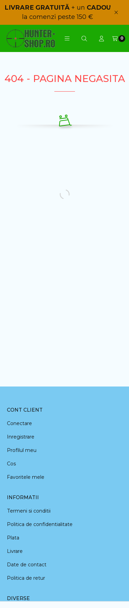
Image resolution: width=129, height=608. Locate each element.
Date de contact (26, 564)
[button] (67, 38)
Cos (11, 464)
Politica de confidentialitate (40, 524)
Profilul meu (21, 450)
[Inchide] (116, 12)
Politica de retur (26, 578)
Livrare (15, 551)
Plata (13, 538)
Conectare (19, 423)
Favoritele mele (25, 477)
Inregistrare (20, 437)
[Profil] (101, 38)
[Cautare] (84, 38)
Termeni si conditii (29, 511)
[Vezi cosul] (119, 38)
